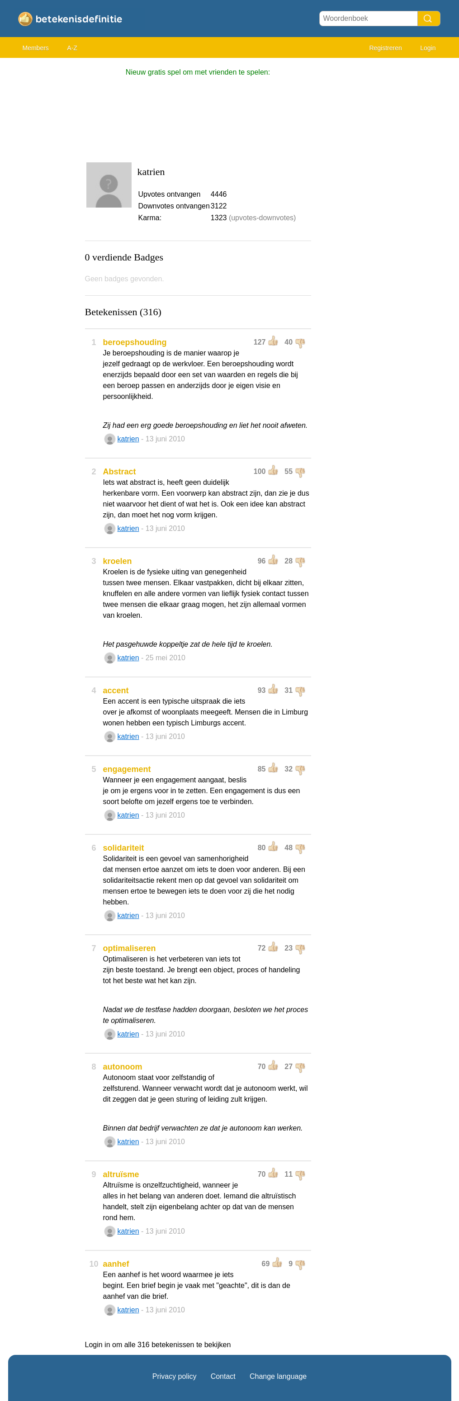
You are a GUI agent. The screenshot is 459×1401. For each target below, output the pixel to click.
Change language (278, 1376)
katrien (128, 439)
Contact (223, 1376)
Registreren (385, 48)
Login (427, 48)
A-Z (72, 48)
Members (36, 48)
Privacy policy (174, 1376)
